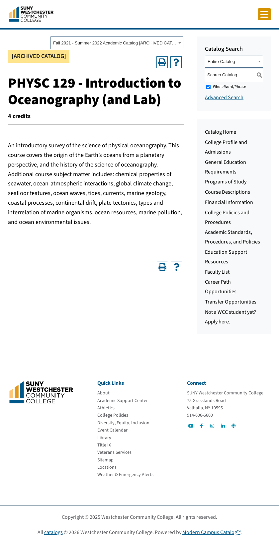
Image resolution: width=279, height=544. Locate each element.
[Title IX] (104, 445)
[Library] (104, 438)
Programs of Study (225, 181)
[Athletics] (106, 408)
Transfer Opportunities (230, 302)
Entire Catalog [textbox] (221, 61)
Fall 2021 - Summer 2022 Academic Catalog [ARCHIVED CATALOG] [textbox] (114, 42)
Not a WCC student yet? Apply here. (230, 316)
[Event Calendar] (112, 430)
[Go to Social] (191, 426)
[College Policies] (112, 415)
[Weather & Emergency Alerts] (125, 474)
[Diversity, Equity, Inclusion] (123, 423)
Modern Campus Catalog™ (211, 532)
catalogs (53, 532)
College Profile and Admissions (226, 147)
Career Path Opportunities (220, 286)
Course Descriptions (227, 192)
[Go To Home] (31, 13)
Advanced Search (224, 97)
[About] (103, 393)
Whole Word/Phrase (229, 87)
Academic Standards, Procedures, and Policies (232, 237)
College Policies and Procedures (227, 217)
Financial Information (229, 202)
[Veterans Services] (114, 452)
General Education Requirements (225, 167)
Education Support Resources (226, 256)
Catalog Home (220, 132)
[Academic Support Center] (122, 400)
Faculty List (217, 272)
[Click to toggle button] (264, 14)
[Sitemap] (105, 460)
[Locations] (107, 467)
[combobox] (116, 42)
